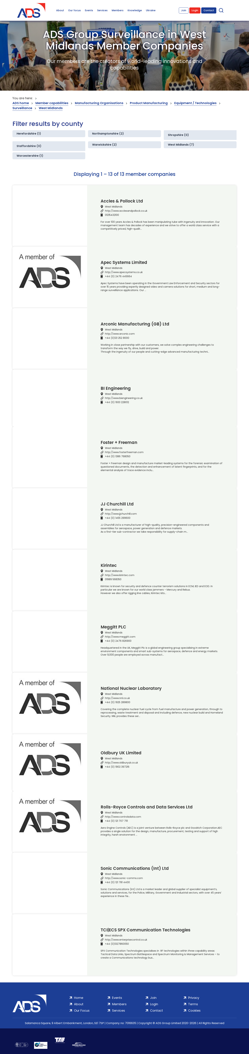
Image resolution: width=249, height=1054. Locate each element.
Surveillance (22, 108)
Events (89, 10)
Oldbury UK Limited (121, 753)
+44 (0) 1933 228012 (117, 402)
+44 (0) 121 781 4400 (117, 882)
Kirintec (109, 565)
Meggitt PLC (113, 627)
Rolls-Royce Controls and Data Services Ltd (147, 807)
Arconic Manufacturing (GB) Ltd (135, 324)
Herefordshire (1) (29, 134)
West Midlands (51, 108)
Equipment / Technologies (195, 103)
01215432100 (112, 215)
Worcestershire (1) (30, 156)
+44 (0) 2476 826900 (118, 641)
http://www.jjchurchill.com (121, 514)
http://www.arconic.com (120, 333)
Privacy (193, 998)
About (60, 10)
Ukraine (150, 10)
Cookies (194, 1010)
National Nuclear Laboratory (131, 688)
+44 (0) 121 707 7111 (116, 821)
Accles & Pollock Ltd (122, 201)
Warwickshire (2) (104, 145)
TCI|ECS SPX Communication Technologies (145, 930)
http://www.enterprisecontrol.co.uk (126, 939)
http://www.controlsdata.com (123, 816)
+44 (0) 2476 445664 (118, 276)
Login (195, 10)
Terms (193, 1004)
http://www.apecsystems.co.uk (124, 272)
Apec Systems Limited (124, 262)
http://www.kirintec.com (119, 575)
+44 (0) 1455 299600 (117, 518)
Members (117, 10)
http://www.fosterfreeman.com (124, 452)
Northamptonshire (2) (108, 134)
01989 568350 (113, 579)
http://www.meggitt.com (120, 636)
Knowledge (135, 10)
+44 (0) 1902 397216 (117, 766)
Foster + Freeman (119, 442)
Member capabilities (51, 103)
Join (183, 10)
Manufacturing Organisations (99, 103)
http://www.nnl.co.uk (117, 698)
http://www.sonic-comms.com (124, 878)
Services (102, 10)
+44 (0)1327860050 (117, 944)
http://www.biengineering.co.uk (124, 398)
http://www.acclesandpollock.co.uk (126, 211)
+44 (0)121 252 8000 (117, 338)
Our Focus (82, 1010)
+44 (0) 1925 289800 (117, 702)
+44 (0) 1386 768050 (117, 456)
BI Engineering (116, 388)
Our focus (74, 10)
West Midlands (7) (181, 145)
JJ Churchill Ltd (117, 504)
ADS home (20, 103)
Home (78, 998)
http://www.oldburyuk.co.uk (121, 762)
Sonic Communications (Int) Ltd (135, 868)
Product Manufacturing (149, 103)
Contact (209, 10)
